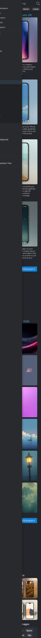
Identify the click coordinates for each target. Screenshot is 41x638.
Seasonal (20, 635)
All (8, 9)
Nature (16, 9)
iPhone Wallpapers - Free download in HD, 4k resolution (14, 4)
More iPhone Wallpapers (19, 269)
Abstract (25, 9)
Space (29, 630)
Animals (34, 9)
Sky (29, 635)
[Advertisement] (20, 295)
